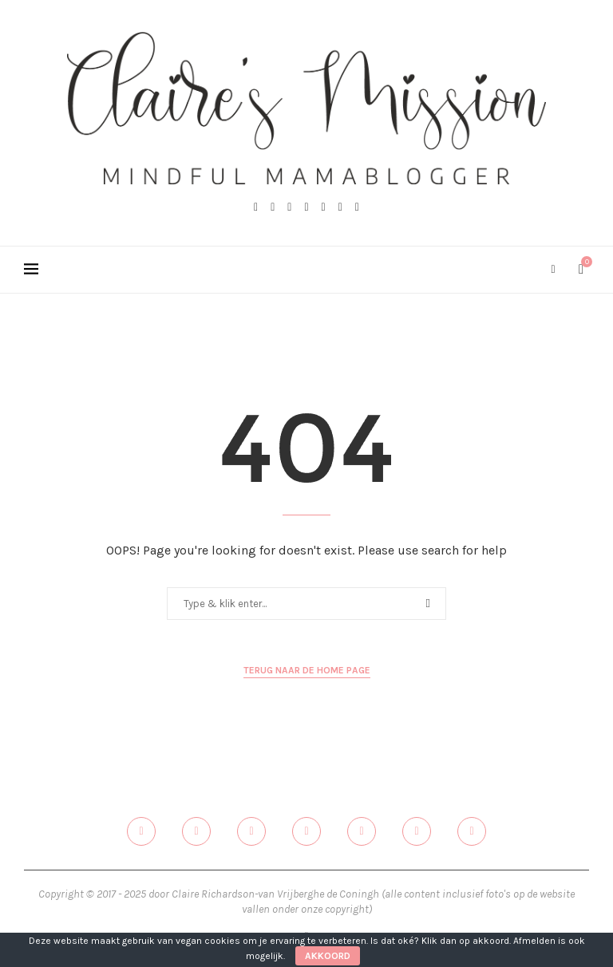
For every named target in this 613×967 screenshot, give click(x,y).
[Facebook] (256, 207)
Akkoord (327, 955)
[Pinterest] (306, 207)
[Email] (340, 207)
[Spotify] (357, 207)
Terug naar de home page (306, 670)
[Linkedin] (324, 207)
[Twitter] (273, 207)
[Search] (553, 270)
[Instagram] (289, 207)
